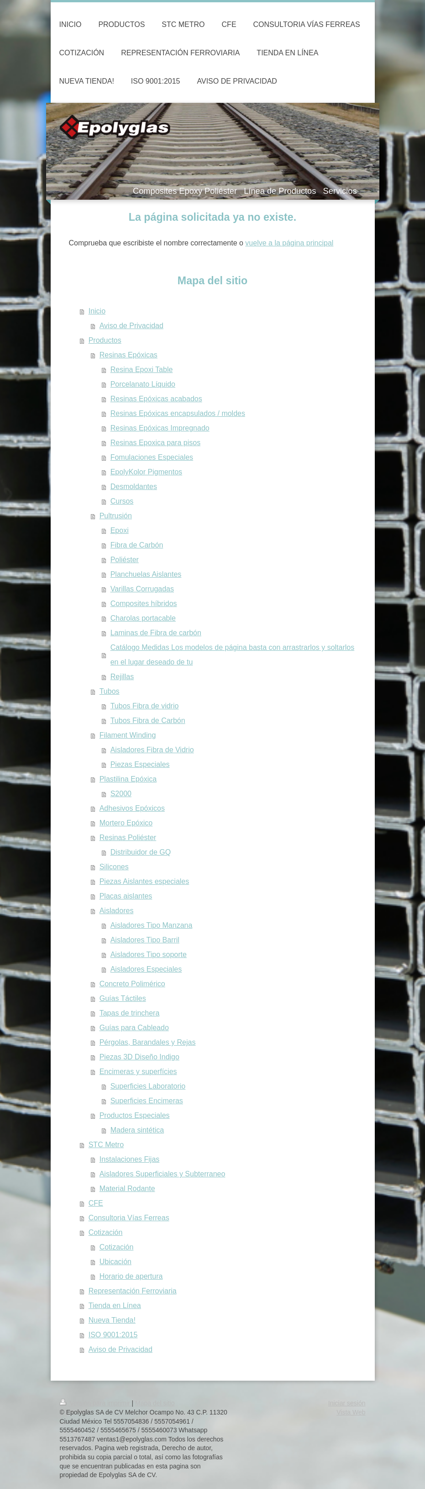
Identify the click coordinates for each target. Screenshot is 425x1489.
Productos (105, 340)
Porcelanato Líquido (142, 384)
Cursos (122, 501)
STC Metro (106, 1145)
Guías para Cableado (134, 1028)
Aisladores (117, 911)
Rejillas (122, 677)
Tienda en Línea (115, 1305)
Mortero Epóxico (126, 823)
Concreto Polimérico (132, 984)
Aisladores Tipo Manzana (151, 925)
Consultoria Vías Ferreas (129, 1218)
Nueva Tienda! (112, 1320)
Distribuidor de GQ (140, 852)
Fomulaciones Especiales (151, 457)
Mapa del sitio (154, 1403)
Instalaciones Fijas (130, 1159)
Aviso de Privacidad (131, 326)
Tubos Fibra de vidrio (144, 706)
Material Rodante (127, 1188)
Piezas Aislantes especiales (144, 881)
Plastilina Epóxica (128, 779)
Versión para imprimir (96, 1403)
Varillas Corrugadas (142, 589)
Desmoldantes (133, 486)
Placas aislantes (126, 896)
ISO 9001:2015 (113, 1335)
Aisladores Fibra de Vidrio (152, 750)
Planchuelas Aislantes (146, 574)
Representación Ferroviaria (133, 1291)
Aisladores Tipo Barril (144, 940)
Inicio (97, 311)
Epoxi (119, 530)
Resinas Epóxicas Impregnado (160, 428)
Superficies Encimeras (146, 1101)
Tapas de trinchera (130, 1013)
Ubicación (115, 1262)
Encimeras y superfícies (138, 1071)
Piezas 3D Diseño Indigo (139, 1057)
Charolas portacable (143, 618)
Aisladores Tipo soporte (148, 954)
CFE (96, 1203)
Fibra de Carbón (136, 545)
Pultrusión (116, 516)
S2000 (120, 794)
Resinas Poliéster (128, 837)
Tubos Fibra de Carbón (147, 720)
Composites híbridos (143, 603)
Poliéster (124, 560)
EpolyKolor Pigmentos (146, 472)
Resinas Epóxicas (128, 355)
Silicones (114, 867)
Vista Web (350, 1412)
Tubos (110, 691)
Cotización (106, 1232)
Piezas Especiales (140, 764)
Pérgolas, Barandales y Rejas (148, 1042)
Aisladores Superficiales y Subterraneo (163, 1174)
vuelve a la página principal (289, 243)
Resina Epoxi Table (141, 369)
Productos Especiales (135, 1115)
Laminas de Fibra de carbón (155, 633)
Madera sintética (137, 1130)
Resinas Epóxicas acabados (156, 399)
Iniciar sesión (347, 1403)
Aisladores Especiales (146, 969)
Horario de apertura (131, 1276)
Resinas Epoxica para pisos (155, 443)
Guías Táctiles (123, 998)
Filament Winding (128, 735)
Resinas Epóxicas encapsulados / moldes (177, 413)
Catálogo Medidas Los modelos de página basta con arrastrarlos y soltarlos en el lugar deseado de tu (232, 654)
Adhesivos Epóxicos (132, 808)
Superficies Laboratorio (148, 1086)
